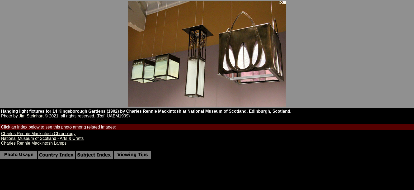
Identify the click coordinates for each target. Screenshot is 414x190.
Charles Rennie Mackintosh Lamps (34, 143)
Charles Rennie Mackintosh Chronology (38, 133)
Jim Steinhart (31, 116)
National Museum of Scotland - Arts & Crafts (42, 138)
